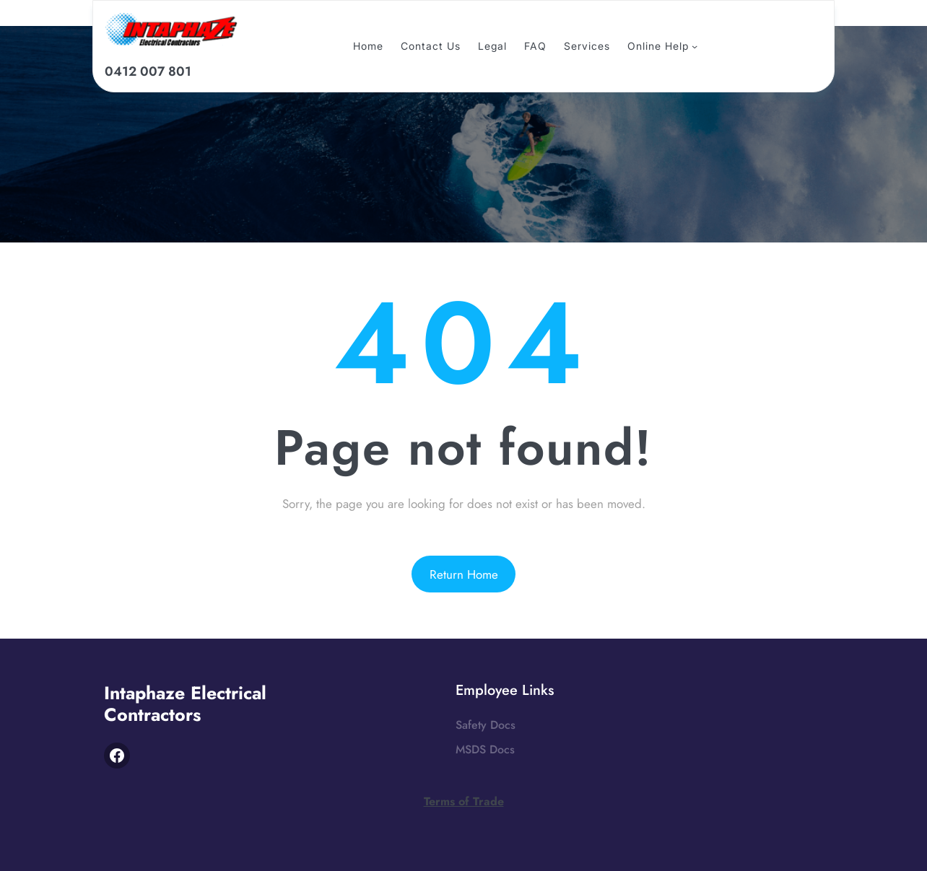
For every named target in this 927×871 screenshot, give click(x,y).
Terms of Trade (464, 801)
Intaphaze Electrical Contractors (185, 703)
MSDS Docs (485, 749)
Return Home (464, 574)
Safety (471, 725)
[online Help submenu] (694, 46)
